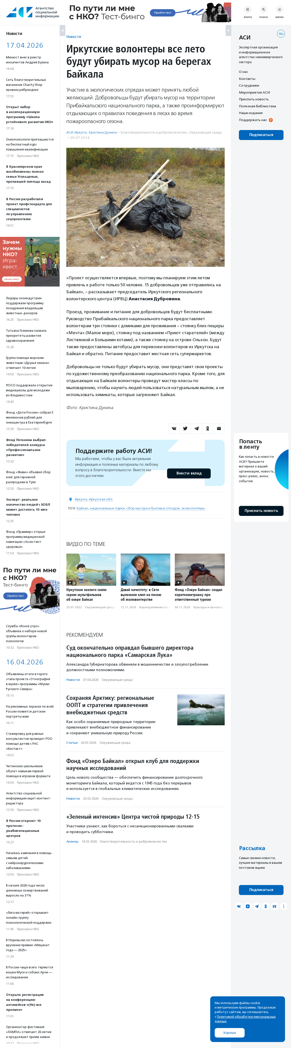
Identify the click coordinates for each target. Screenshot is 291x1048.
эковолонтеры (193, 508)
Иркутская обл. (101, 499)
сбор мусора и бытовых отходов (153, 508)
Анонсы (72, 841)
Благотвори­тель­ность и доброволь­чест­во (154, 132)
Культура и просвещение (212, 607)
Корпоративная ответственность (163, 607)
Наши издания (251, 113)
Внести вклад (188, 473)
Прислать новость (254, 99)
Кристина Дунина (103, 132)
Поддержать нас (253, 120)
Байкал (82, 508)
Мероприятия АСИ (254, 92)
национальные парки (107, 508)
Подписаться (261, 135)
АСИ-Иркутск (76, 132)
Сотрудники (249, 85)
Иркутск (81, 499)
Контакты (247, 79)
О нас (243, 72)
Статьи (72, 743)
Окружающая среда (205, 132)
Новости (73, 36)
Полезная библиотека (257, 106)
